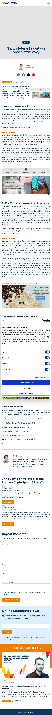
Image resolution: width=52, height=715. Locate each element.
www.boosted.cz (27, 316)
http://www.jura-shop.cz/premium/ (13, 497)
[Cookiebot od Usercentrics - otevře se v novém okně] (41, 320)
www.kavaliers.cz (25, 106)
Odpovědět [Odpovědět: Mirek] (8, 524)
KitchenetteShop (14, 435)
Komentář (5, 545)
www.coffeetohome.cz (36, 203)
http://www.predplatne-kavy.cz (30, 512)
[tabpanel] (26, 677)
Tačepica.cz (12, 439)
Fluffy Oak (25, 431)
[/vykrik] (4, 443)
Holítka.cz (20, 439)
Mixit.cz (18, 431)
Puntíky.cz (21, 423)
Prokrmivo (31, 435)
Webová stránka (7, 582)
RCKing (26, 427)
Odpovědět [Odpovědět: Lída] (8, 502)
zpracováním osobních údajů (23, 637)
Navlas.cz (11, 431)
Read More (9, 675)
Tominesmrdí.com (30, 439)
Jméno (4, 565)
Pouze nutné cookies (26, 393)
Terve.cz (23, 435)
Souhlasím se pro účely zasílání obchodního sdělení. (24, 639)
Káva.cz (11, 427)
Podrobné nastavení (39, 377)
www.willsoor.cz (27, 127)
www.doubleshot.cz (30, 231)
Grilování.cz (12, 423)
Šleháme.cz (19, 427)
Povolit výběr (26, 388)
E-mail (4, 573)
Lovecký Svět (30, 423)
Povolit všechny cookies (26, 382)
